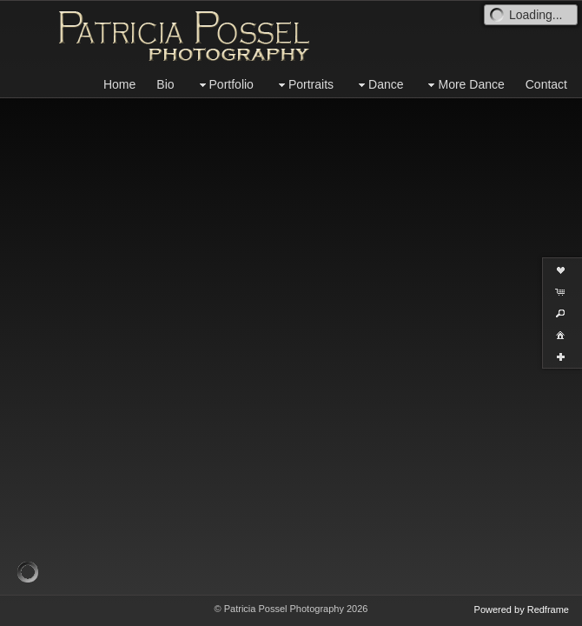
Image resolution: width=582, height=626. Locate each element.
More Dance (464, 84)
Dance (378, 84)
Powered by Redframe (521, 609)
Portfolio (224, 84)
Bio (165, 84)
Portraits (304, 84)
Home (119, 84)
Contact (546, 84)
